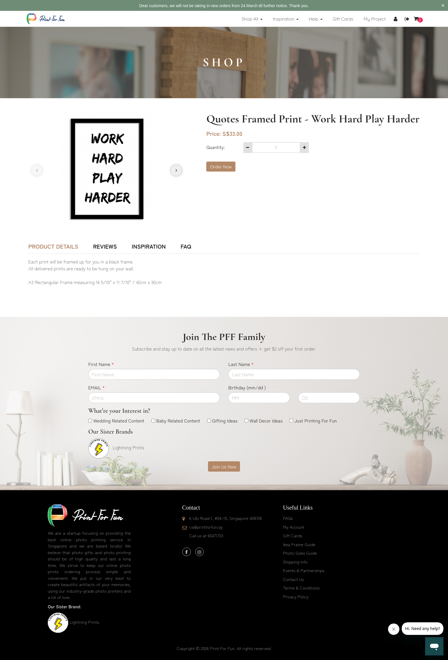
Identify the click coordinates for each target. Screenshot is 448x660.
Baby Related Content (178, 420)
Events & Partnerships (303, 570)
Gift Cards (292, 535)
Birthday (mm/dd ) (247, 387)
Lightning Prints (84, 622)
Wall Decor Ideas (266, 420)
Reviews (105, 246)
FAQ (186, 246)
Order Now (221, 166)
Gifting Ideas (224, 420)
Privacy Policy (296, 596)
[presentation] (37, 170)
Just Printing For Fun (316, 420)
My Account (293, 527)
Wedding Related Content (118, 420)
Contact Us (293, 579)
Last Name (241, 364)
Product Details (53, 246)
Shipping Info (295, 562)
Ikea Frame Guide (299, 544)
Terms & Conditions (301, 588)
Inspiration (149, 246)
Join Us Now (224, 466)
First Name (101, 364)
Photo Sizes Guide (300, 553)
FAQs (288, 518)
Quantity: (215, 147)
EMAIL (96, 387)
